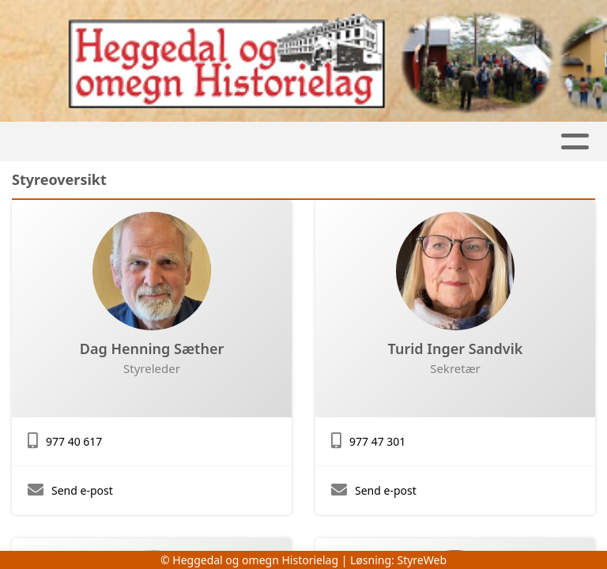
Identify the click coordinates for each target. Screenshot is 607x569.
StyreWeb (422, 559)
